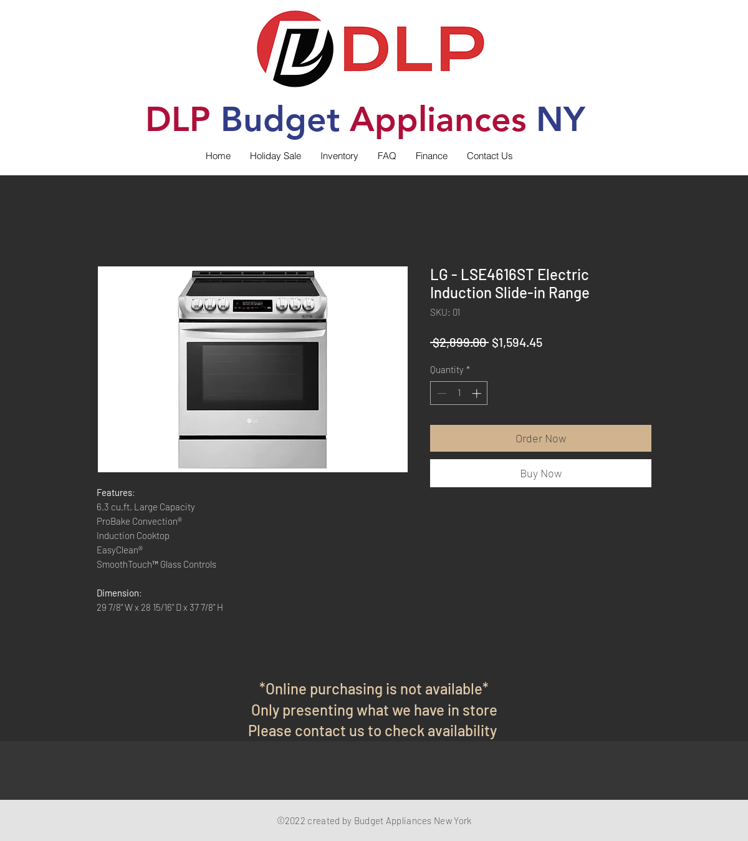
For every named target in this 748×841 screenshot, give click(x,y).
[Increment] (477, 393)
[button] (339, 155)
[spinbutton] (459, 393)
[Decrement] (440, 393)
